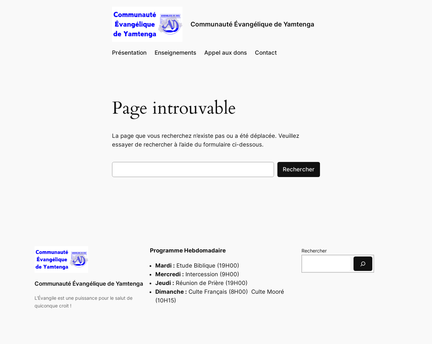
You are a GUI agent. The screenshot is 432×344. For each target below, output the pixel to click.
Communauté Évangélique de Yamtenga (89, 283)
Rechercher (299, 169)
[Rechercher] (363, 263)
